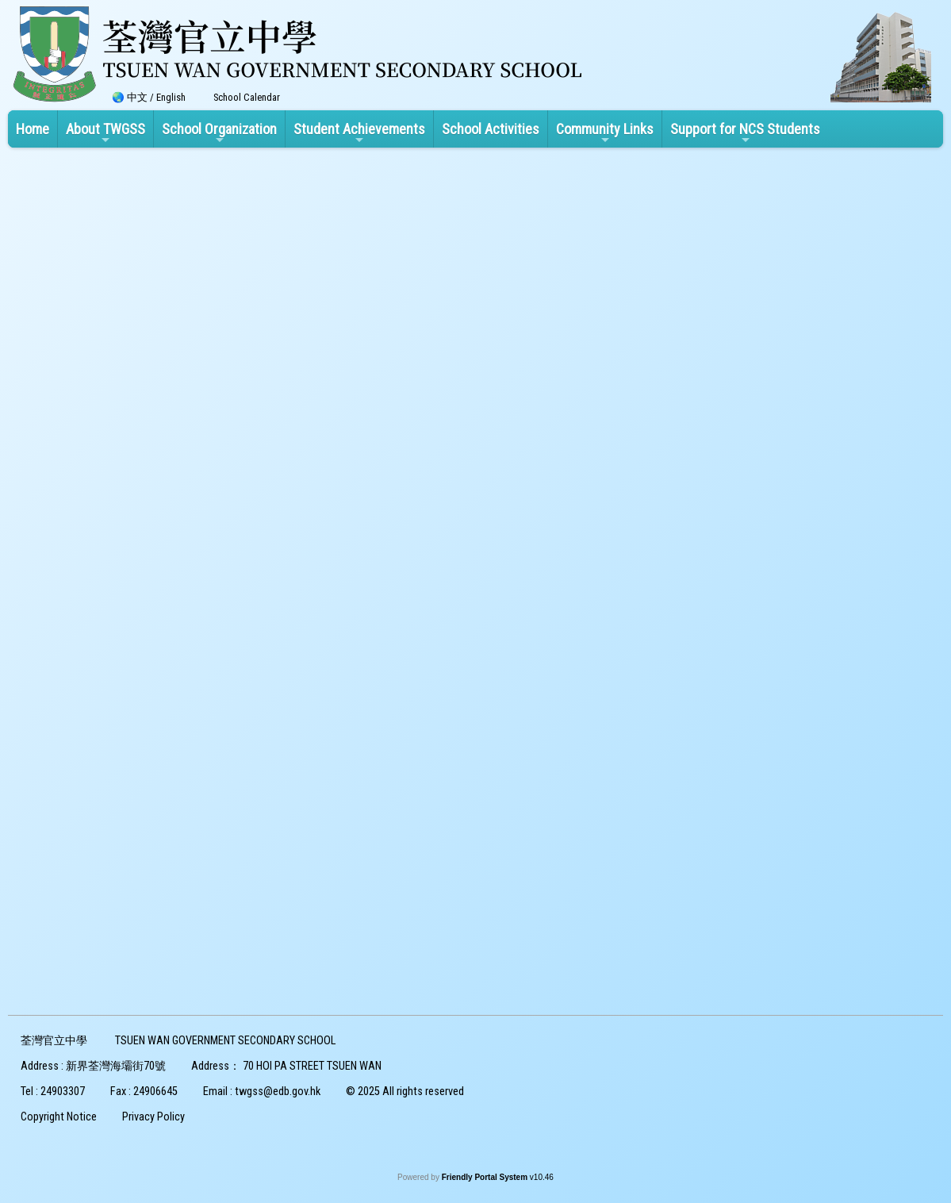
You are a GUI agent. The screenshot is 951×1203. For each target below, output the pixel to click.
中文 (137, 97)
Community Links (605, 133)
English (171, 97)
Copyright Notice (59, 1117)
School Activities (490, 129)
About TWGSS (105, 133)
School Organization (219, 133)
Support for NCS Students (745, 133)
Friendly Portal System (486, 1177)
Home (32, 129)
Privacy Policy (153, 1117)
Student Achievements (359, 133)
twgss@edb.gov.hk (277, 1091)
